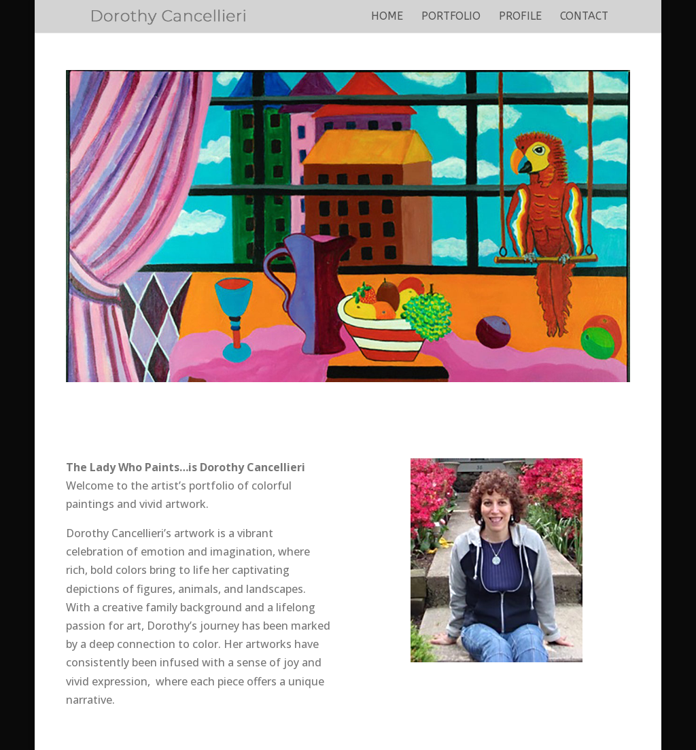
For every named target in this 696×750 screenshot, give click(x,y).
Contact (584, 17)
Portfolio (451, 17)
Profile (520, 17)
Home (387, 17)
